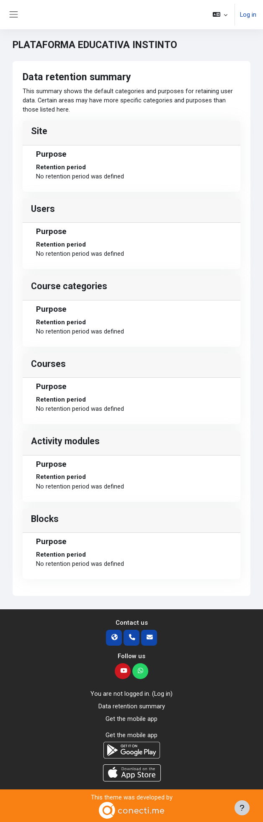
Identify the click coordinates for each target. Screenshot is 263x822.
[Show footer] (242, 807)
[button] (220, 14)
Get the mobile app (131, 719)
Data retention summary (131, 706)
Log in (248, 14)
